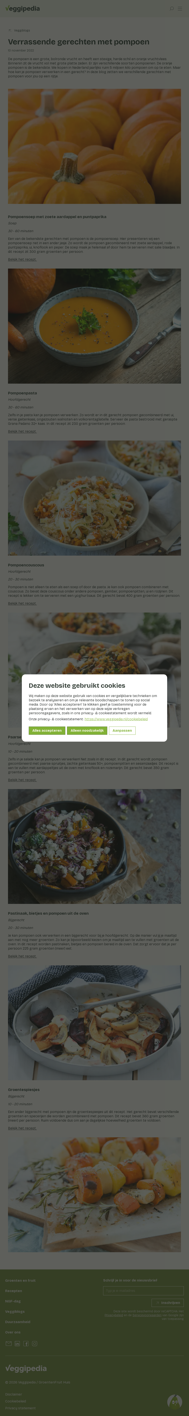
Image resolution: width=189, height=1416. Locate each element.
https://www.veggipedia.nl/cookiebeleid (116, 719)
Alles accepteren (47, 730)
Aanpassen (122, 730)
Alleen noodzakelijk (87, 730)
